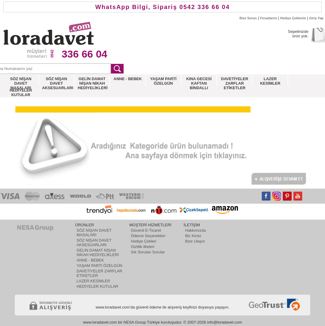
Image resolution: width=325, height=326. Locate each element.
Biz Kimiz (193, 236)
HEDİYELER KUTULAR (97, 286)
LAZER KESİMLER (93, 281)
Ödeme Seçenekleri (148, 236)
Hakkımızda (195, 230)
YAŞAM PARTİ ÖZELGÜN (99, 265)
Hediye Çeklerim (293, 18)
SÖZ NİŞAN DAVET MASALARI (94, 232)
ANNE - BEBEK (90, 260)
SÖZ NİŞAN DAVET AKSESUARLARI (94, 242)
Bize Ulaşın (195, 241)
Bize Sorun (248, 18)
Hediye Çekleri (143, 241)
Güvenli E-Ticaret (146, 230)
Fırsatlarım (268, 18)
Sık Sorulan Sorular (148, 252)
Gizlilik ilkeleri (142, 246)
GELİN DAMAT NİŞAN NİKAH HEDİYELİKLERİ (98, 252)
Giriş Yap (316, 18)
